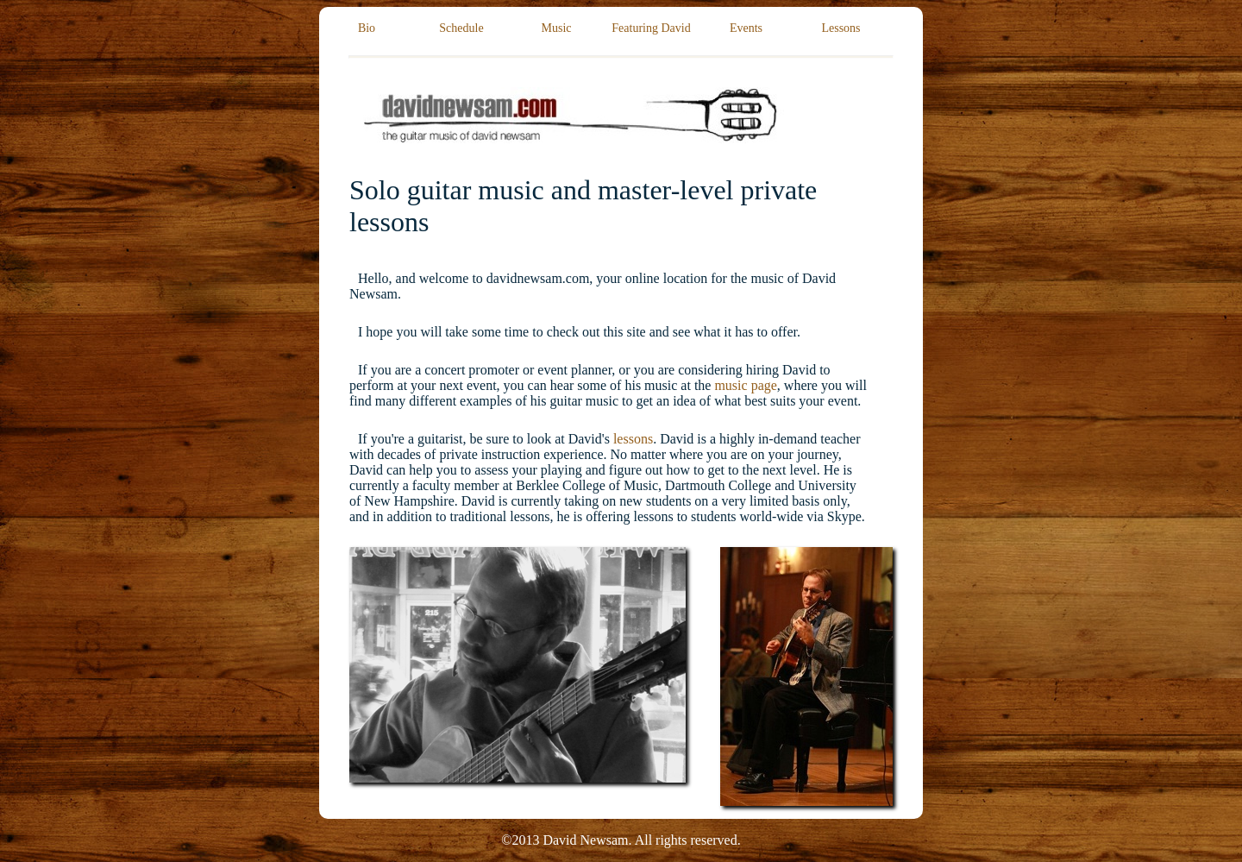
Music (557, 28)
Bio (366, 28)
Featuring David (651, 28)
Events (746, 28)
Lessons (840, 28)
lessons (633, 438)
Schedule (461, 28)
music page (745, 385)
